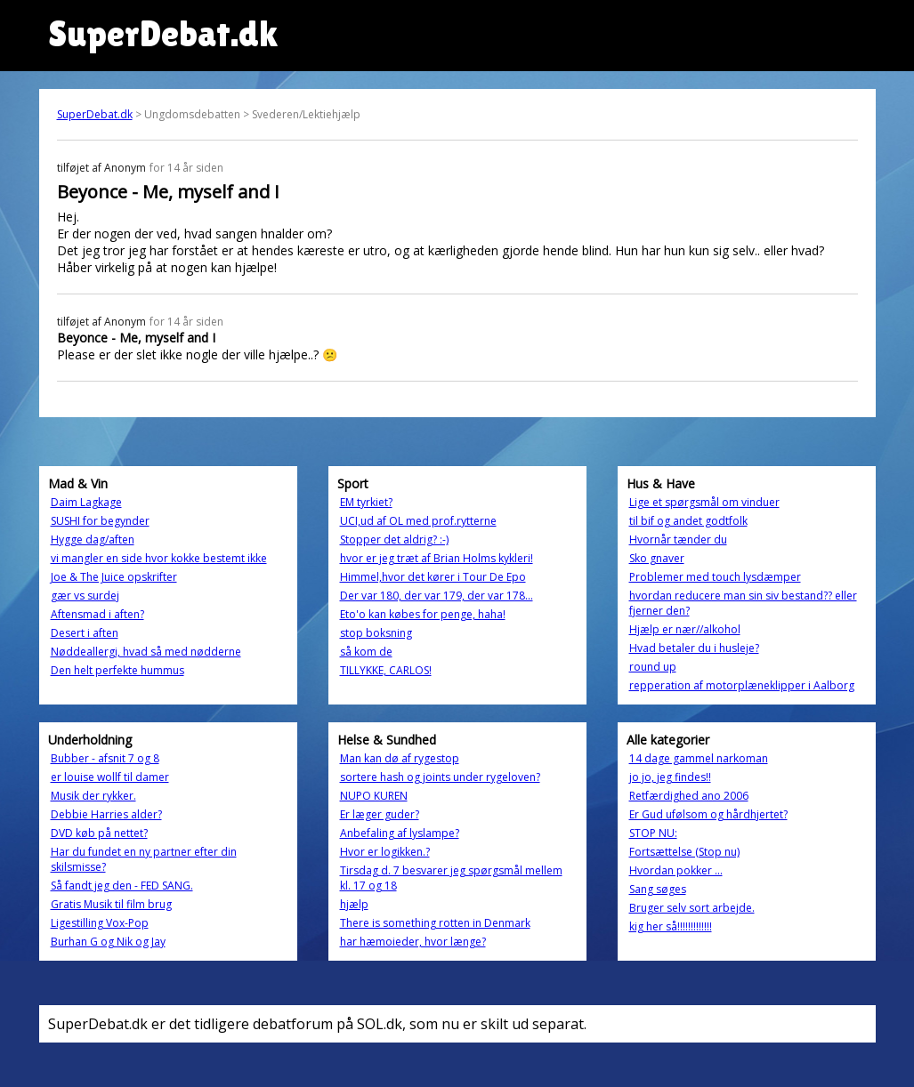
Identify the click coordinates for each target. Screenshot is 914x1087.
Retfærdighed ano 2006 (688, 795)
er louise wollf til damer (110, 777)
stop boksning (376, 632)
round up (652, 666)
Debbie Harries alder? (106, 814)
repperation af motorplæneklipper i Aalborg (741, 685)
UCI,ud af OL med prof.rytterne (418, 520)
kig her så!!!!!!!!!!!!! (670, 926)
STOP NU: (653, 833)
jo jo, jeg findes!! (670, 777)
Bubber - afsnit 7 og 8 (105, 758)
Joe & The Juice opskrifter (114, 576)
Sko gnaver (656, 558)
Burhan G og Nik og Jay (108, 941)
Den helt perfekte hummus (117, 670)
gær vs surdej (85, 595)
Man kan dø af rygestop (399, 758)
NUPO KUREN (374, 795)
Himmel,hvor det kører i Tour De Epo (433, 576)
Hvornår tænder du (678, 539)
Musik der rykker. (93, 795)
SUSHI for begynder (100, 520)
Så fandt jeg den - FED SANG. (122, 885)
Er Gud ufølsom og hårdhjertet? (708, 814)
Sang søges (657, 889)
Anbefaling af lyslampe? (399, 833)
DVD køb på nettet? (99, 833)
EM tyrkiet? (366, 502)
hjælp (354, 904)
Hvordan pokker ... (676, 870)
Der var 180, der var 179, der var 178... (436, 595)
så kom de (366, 651)
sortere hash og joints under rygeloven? (440, 777)
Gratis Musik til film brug (111, 904)
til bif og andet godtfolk (688, 520)
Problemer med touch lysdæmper (715, 576)
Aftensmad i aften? (97, 614)
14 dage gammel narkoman (698, 758)
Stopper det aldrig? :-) (394, 539)
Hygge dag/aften (92, 539)
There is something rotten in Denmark (435, 922)
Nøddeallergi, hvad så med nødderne (146, 651)
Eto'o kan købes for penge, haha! (423, 614)
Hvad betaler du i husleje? (694, 648)
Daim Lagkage (86, 502)
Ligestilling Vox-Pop (100, 922)
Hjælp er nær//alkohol (684, 629)
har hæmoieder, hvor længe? (413, 941)
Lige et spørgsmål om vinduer (704, 502)
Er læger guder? (379, 814)
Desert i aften (84, 632)
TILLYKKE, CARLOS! (386, 670)
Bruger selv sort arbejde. (692, 907)
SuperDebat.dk (95, 114)
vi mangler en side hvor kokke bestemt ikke (159, 558)
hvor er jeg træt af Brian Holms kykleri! (436, 558)
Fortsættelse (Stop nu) (684, 851)
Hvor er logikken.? (385, 851)
